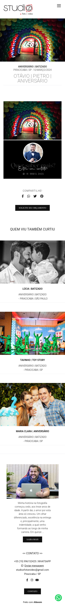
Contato (32, 591)
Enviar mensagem (34, 565)
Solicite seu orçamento (32, 208)
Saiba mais (32, 539)
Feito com (32, 602)
